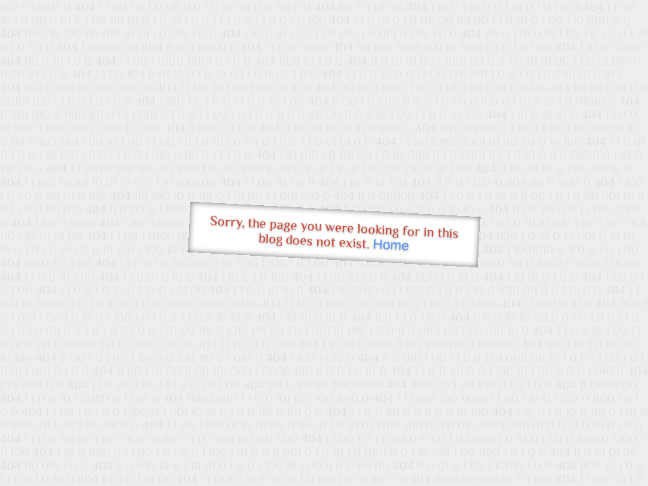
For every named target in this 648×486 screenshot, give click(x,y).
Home (391, 244)
